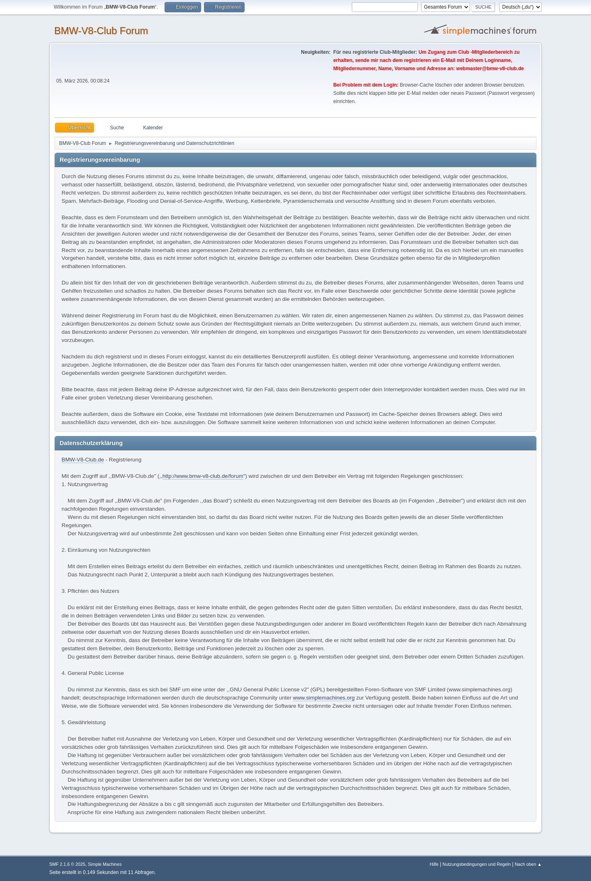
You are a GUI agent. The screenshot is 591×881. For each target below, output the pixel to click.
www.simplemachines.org (324, 698)
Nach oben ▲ (528, 864)
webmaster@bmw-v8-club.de (490, 68)
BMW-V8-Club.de (83, 460)
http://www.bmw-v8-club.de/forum (203, 476)
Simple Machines (104, 864)
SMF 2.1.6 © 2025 (67, 864)
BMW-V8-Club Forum (101, 30)
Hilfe (434, 864)
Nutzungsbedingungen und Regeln (476, 864)
